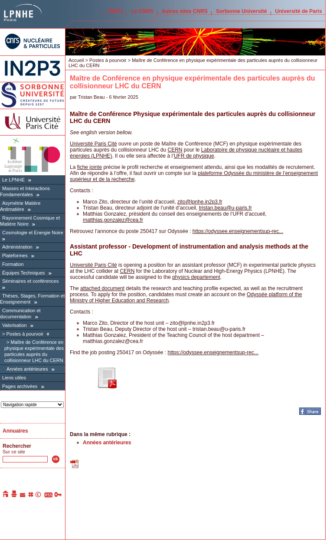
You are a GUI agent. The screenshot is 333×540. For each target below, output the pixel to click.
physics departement (196, 277)
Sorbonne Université (241, 11)
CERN (174, 150)
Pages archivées (19, 386)
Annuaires (15, 431)
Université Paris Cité (93, 144)
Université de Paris (298, 11)
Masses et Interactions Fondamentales (25, 191)
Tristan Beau (91, 97)
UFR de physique (194, 156)
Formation (13, 264)
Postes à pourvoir (24, 333)
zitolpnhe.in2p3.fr (199, 202)
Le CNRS (142, 11)
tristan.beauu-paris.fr (225, 208)
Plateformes (15, 255)
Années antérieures (27, 369)
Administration (17, 246)
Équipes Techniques (23, 272)
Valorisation (14, 325)
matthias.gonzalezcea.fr (113, 220)
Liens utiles (14, 377)
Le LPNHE (13, 179)
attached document (102, 288)
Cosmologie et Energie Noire (32, 232)
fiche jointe (89, 167)
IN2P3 (115, 11)
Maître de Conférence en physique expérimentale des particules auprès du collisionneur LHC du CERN (34, 351)
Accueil (76, 60)
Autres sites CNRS (185, 11)
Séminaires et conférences (30, 281)
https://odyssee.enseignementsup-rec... (238, 231)
